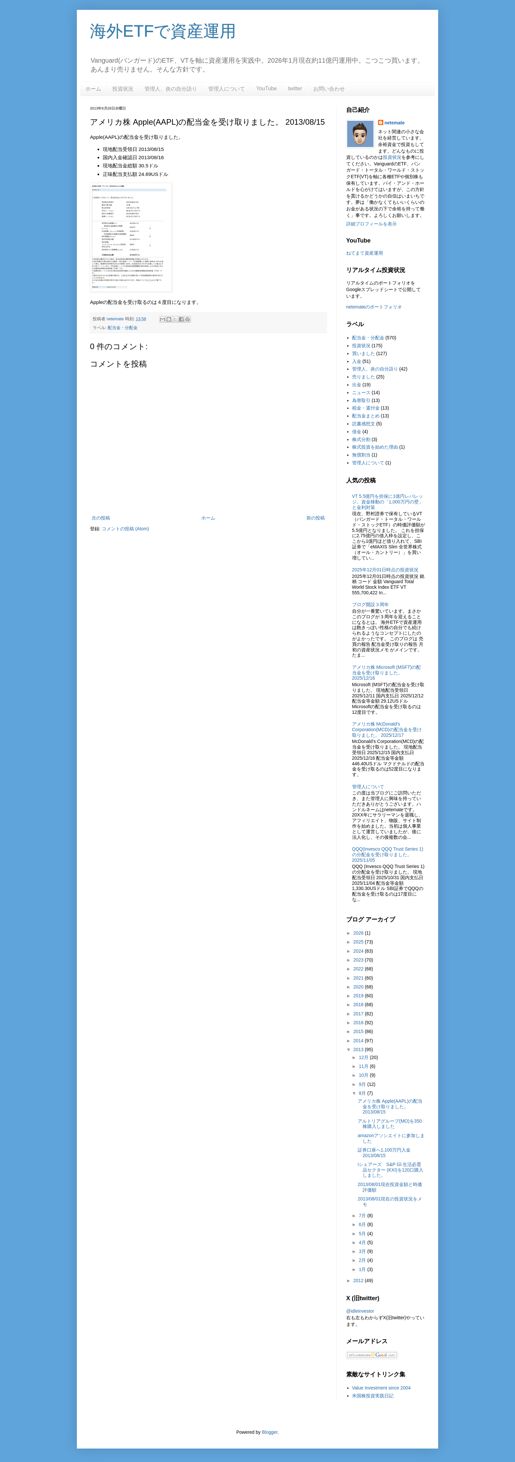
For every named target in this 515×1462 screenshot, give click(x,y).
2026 (359, 933)
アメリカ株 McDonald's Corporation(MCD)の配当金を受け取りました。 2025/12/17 (387, 729)
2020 (359, 986)
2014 (359, 1040)
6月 (363, 1224)
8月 (363, 1093)
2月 (363, 1260)
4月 (363, 1242)
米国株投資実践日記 (372, 1395)
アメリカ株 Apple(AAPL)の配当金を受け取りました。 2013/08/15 (390, 1106)
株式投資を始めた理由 (375, 447)
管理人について (226, 89)
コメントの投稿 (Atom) (125, 528)
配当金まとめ (366, 415)
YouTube (266, 88)
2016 (359, 1022)
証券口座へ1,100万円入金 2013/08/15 (384, 1152)
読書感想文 (363, 423)
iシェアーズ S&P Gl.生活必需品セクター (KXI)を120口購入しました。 (390, 1170)
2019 (359, 995)
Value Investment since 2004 (381, 1387)
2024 (359, 951)
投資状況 (122, 89)
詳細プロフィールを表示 (371, 223)
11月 (364, 1066)
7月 (363, 1215)
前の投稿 (315, 517)
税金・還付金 (366, 408)
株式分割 (361, 439)
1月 (363, 1269)
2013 (359, 1049)
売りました (363, 376)
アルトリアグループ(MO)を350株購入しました (390, 1123)
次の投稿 (101, 517)
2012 (359, 1280)
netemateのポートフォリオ (374, 306)
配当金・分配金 (123, 328)
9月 (363, 1084)
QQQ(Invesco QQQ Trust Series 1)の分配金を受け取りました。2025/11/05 (387, 854)
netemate (395, 122)
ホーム (93, 89)
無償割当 (361, 454)
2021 (359, 978)
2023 (359, 960)
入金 (356, 361)
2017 (359, 1013)
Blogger (269, 1432)
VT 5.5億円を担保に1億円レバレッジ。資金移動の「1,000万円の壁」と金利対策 (387, 502)
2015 (359, 1031)
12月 (364, 1057)
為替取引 (361, 400)
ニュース (361, 392)
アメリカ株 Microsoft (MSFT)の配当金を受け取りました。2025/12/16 (386, 673)
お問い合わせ (329, 89)
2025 (359, 941)
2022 (359, 968)
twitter (295, 88)
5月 (363, 1233)
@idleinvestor (360, 1311)
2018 (359, 1004)
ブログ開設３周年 (370, 604)
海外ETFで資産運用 (163, 31)
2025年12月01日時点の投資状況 (385, 569)
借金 (356, 431)
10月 (364, 1075)
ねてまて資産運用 (364, 253)
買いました (363, 353)
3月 (363, 1251)
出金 (356, 384)
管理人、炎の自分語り (171, 89)
